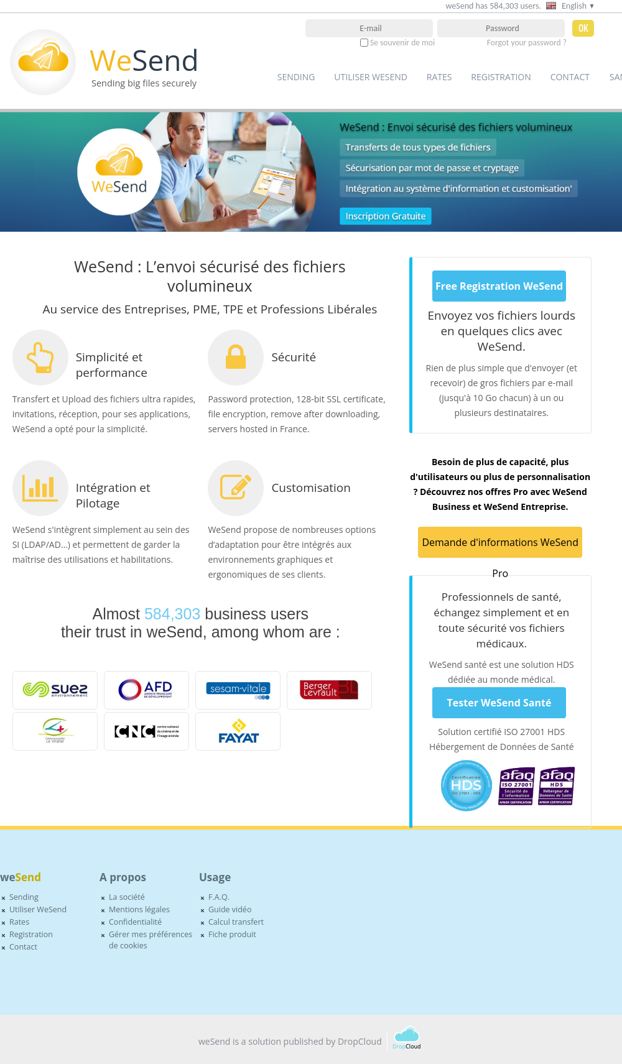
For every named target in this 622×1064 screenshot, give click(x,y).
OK (583, 28)
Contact (570, 77)
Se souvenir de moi (402, 42)
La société (127, 897)
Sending (296, 77)
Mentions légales (139, 909)
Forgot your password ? (527, 42)
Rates (439, 77)
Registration (501, 77)
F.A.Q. (219, 897)
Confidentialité (135, 922)
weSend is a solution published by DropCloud (290, 1041)
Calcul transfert (236, 922)
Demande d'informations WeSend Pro (500, 546)
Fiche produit (232, 934)
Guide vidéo (229, 909)
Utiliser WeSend (370, 77)
